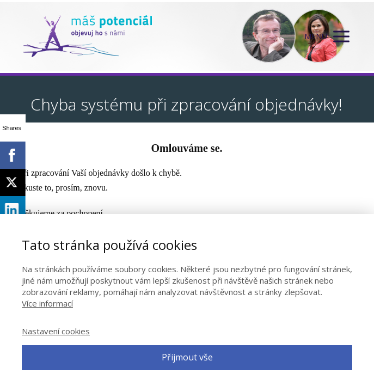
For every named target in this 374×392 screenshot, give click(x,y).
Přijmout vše (187, 357)
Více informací (47, 303)
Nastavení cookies (56, 331)
